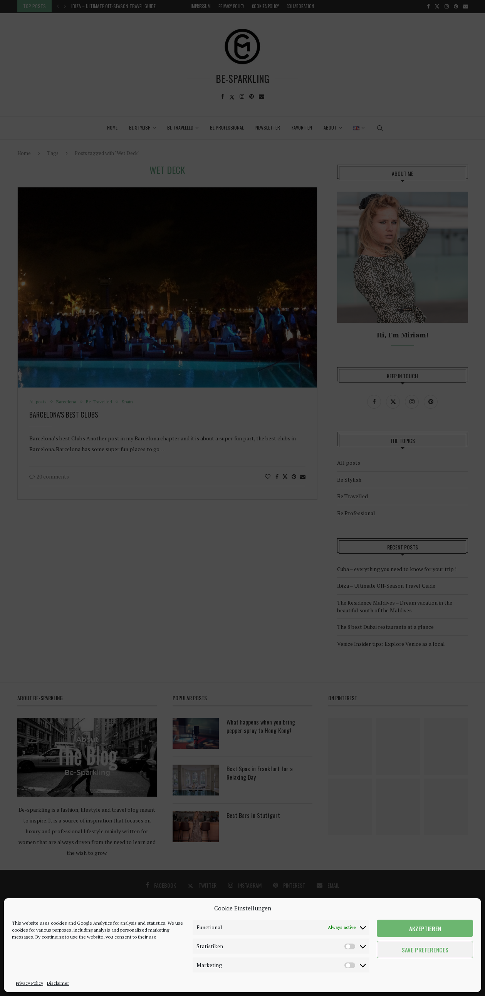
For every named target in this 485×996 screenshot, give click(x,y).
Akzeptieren (425, 928)
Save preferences (425, 949)
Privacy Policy (29, 983)
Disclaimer (58, 983)
